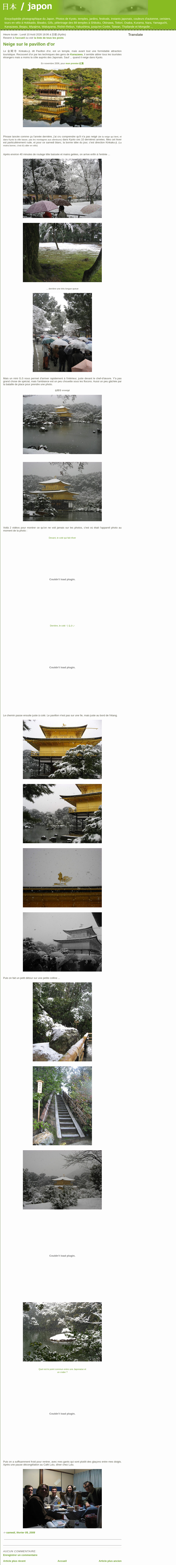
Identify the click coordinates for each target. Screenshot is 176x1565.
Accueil (62, 1560)
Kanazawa (76, 54)
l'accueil (20, 37)
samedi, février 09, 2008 (20, 1532)
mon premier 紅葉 (75, 63)
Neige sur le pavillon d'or (29, 44)
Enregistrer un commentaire (20, 1555)
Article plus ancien (110, 1560)
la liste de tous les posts (49, 37)
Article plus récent (14, 1560)
